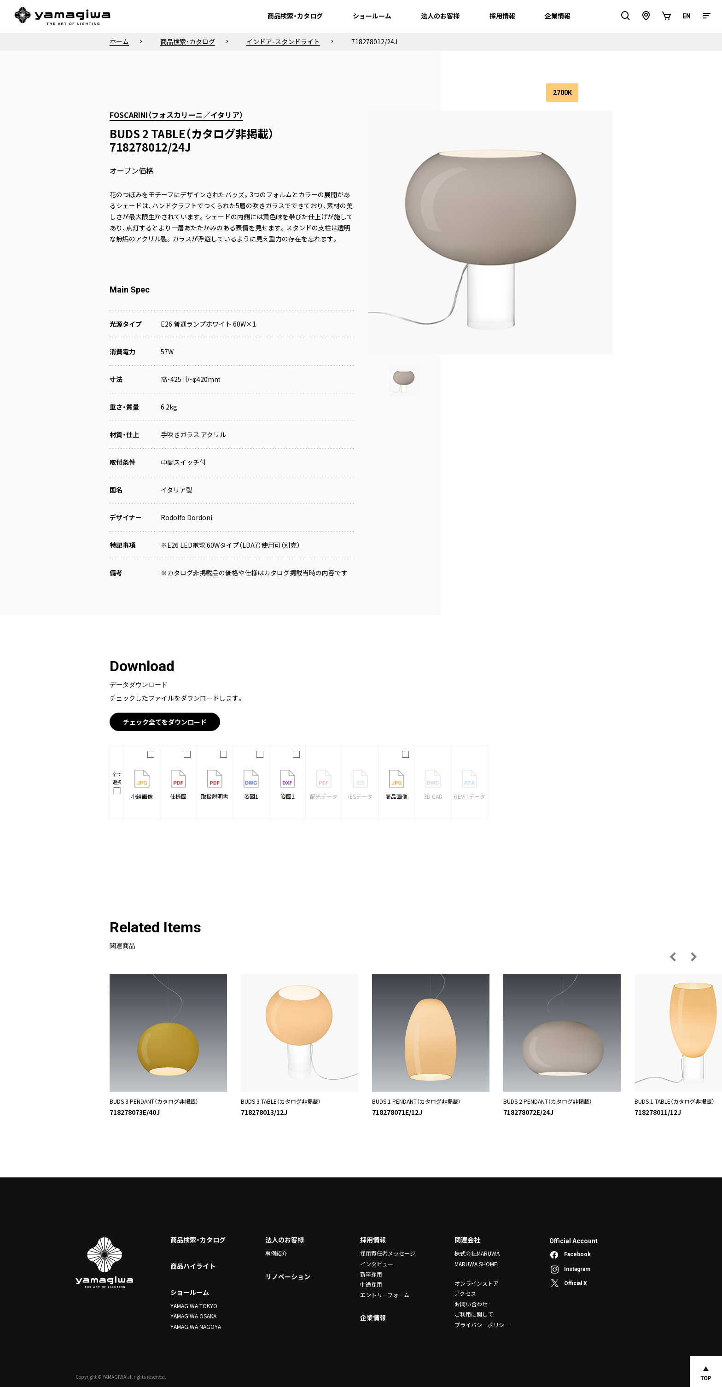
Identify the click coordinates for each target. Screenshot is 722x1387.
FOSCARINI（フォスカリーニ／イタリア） (176, 114)
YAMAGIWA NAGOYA (195, 1326)
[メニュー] (707, 16)
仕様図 (178, 785)
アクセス (465, 1293)
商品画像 (396, 785)
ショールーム (189, 1292)
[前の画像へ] (673, 957)
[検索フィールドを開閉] (626, 16)
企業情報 (373, 1317)
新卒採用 (371, 1274)
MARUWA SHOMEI (476, 1264)
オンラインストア (476, 1283)
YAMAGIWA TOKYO (193, 1306)
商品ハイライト (192, 1265)
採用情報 (373, 1239)
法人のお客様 (284, 1239)
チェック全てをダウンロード (165, 721)
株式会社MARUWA (477, 1253)
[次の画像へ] (693, 957)
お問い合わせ (471, 1304)
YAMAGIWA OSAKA (193, 1316)
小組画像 (142, 785)
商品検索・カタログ (198, 1239)
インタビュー (376, 1264)
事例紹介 (276, 1253)
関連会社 (467, 1239)
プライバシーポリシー (482, 1324)
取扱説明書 (214, 785)
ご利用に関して (473, 1314)
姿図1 (251, 785)
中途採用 (371, 1284)
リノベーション (287, 1276)
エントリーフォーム (384, 1295)
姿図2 (287, 785)
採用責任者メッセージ (387, 1253)
